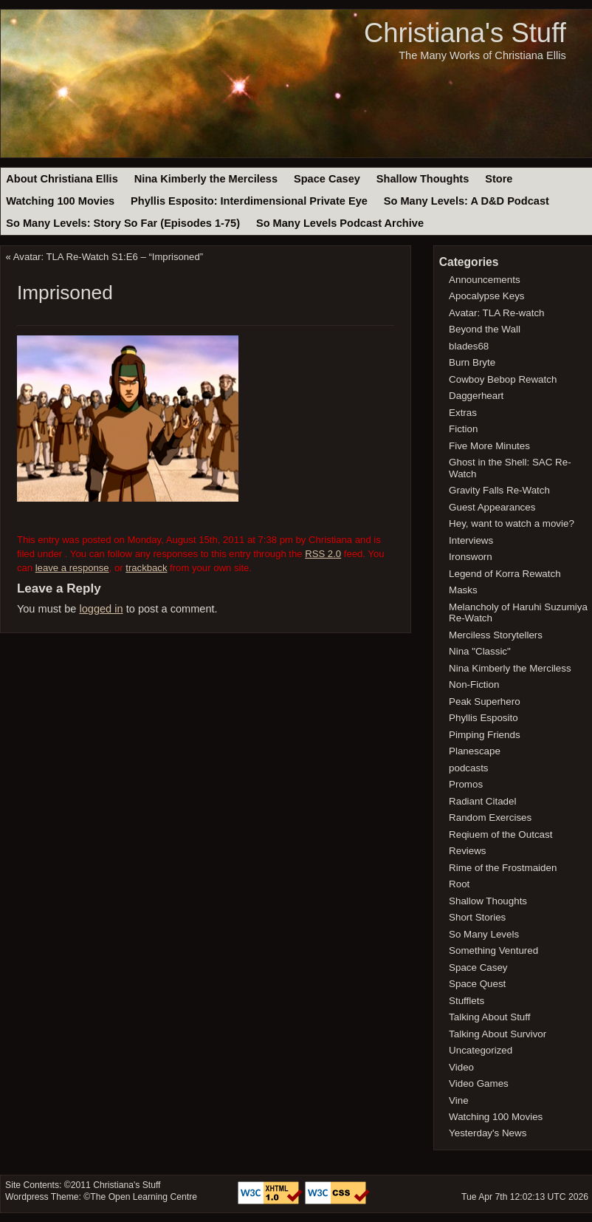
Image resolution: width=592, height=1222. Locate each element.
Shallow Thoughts (422, 179)
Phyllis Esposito (483, 717)
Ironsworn (470, 556)
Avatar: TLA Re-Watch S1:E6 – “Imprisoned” (108, 256)
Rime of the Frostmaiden (503, 867)
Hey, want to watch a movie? (511, 523)
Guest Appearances (492, 507)
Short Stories (477, 917)
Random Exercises (490, 817)
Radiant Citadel (482, 801)
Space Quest (477, 983)
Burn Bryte (472, 362)
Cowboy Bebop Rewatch (503, 379)
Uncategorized (480, 1050)
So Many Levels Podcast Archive (340, 223)
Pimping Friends (484, 734)
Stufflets (466, 1000)
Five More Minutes (489, 445)
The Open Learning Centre (143, 1197)
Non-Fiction (474, 684)
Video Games (479, 1083)
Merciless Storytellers (496, 635)
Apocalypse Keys (486, 295)
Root (459, 884)
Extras (463, 412)
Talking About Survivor (497, 1034)
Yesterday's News (487, 1133)
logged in (101, 609)
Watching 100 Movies (60, 201)
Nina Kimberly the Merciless (206, 179)
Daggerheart (476, 395)
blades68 (469, 346)
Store (498, 179)
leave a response (72, 567)
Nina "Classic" (480, 651)
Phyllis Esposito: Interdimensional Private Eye (249, 201)
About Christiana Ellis (61, 179)
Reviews (467, 850)
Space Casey (327, 179)
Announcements (484, 279)
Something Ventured (493, 950)
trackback (146, 567)
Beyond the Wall (484, 329)
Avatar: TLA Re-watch (496, 312)
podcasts (468, 768)
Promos (466, 784)
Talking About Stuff (489, 1017)
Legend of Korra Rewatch (505, 573)
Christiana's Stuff (465, 33)
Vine (459, 1100)
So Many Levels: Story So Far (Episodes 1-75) (123, 223)
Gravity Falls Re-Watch (499, 490)
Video (461, 1067)
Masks (463, 589)
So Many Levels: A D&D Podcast (466, 201)
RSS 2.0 (323, 553)
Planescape (474, 751)
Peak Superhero (484, 701)
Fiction (463, 428)
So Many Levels (484, 934)
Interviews (471, 540)
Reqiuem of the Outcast (500, 834)
